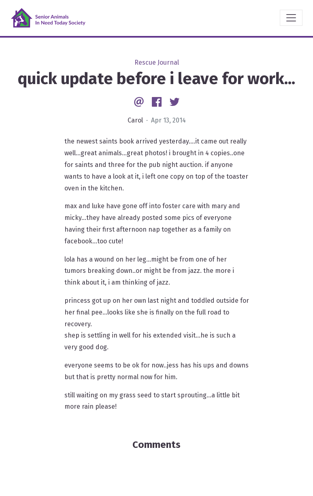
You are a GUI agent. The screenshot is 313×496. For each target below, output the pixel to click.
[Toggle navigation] (291, 18)
